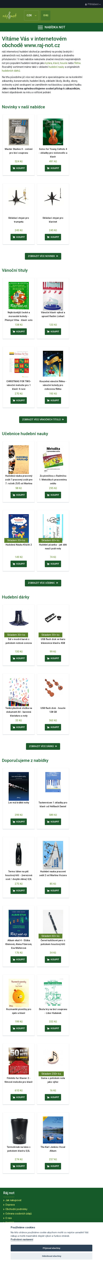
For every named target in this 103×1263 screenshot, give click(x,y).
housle (64, 63)
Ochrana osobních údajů (18, 1213)
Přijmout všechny (51, 1248)
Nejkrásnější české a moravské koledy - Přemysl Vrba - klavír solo (19, 316)
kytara (48, 63)
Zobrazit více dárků (43, 746)
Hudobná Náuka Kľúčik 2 (19, 544)
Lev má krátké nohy (18, 802)
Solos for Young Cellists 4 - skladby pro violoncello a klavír (53, 153)
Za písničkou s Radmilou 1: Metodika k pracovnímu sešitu (53, 480)
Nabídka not (51, 27)
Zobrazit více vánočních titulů (43, 419)
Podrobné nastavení (22, 1239)
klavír (56, 63)
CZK (31, 15)
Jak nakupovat (13, 1200)
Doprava (10, 1204)
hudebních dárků (11, 70)
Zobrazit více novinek (43, 256)
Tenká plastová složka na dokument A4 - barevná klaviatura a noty (18, 712)
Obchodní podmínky (16, 1209)
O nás (8, 1218)
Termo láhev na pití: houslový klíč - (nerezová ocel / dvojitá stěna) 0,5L (18, 875)
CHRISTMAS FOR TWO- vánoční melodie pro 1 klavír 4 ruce (18, 385)
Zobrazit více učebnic (43, 583)
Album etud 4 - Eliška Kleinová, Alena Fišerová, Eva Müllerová (18, 944)
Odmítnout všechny (51, 1256)
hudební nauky (56, 66)
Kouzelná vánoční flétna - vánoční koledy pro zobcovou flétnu (53, 385)
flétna (77, 63)
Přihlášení (93, 4)
